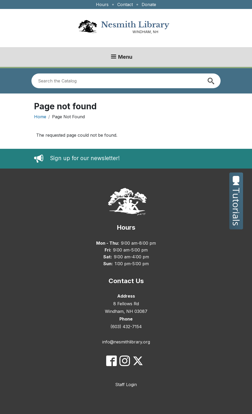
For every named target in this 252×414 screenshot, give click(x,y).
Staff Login (126, 384)
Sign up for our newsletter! (85, 158)
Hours (102, 4)
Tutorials (236, 201)
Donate (149, 4)
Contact (125, 4)
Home (40, 116)
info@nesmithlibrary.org (126, 341)
